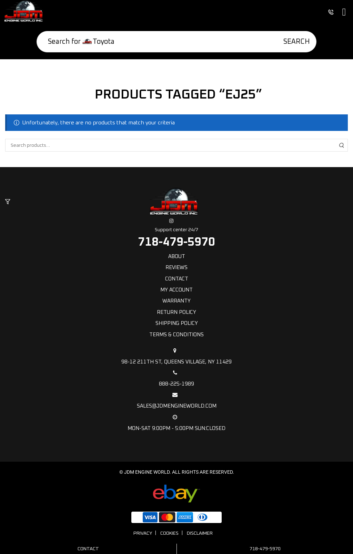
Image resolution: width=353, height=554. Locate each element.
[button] (8, 202)
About (176, 256)
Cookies (169, 533)
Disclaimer (200, 533)
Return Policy (176, 312)
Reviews (176, 267)
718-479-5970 (176, 242)
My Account (176, 290)
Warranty (176, 301)
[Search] (292, 42)
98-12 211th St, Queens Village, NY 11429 (176, 356)
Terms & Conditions (176, 334)
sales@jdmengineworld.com (176, 400)
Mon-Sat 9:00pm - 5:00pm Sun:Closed (176, 422)
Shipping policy (176, 323)
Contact (176, 278)
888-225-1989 (176, 378)
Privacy (142, 533)
